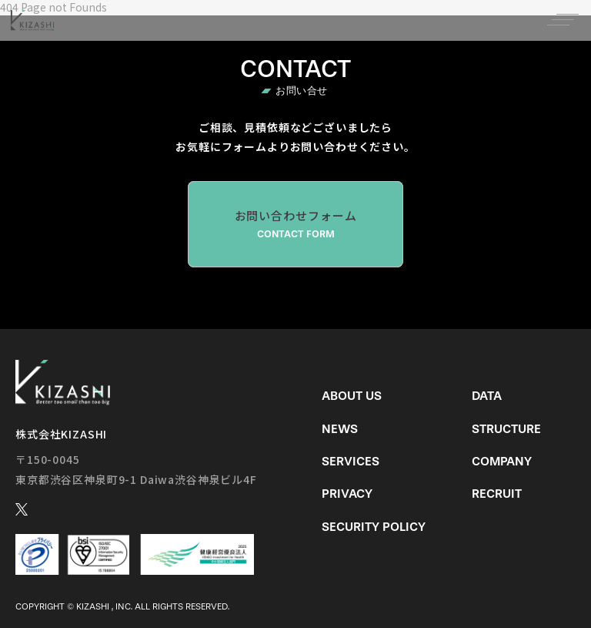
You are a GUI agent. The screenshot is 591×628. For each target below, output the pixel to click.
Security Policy (374, 526)
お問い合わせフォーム (295, 224)
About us (352, 395)
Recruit (497, 493)
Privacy (347, 493)
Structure (506, 428)
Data (487, 395)
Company (502, 461)
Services (350, 461)
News (340, 428)
